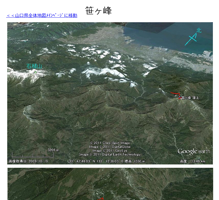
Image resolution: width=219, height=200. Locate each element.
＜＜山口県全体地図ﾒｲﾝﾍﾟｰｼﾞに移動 (41, 15)
